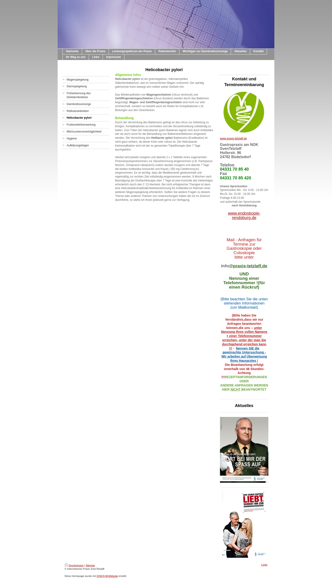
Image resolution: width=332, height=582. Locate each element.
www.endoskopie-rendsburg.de (244, 215)
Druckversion (74, 565)
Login (264, 564)
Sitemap (90, 565)
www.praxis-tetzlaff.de (233, 138)
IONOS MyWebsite (107, 576)
